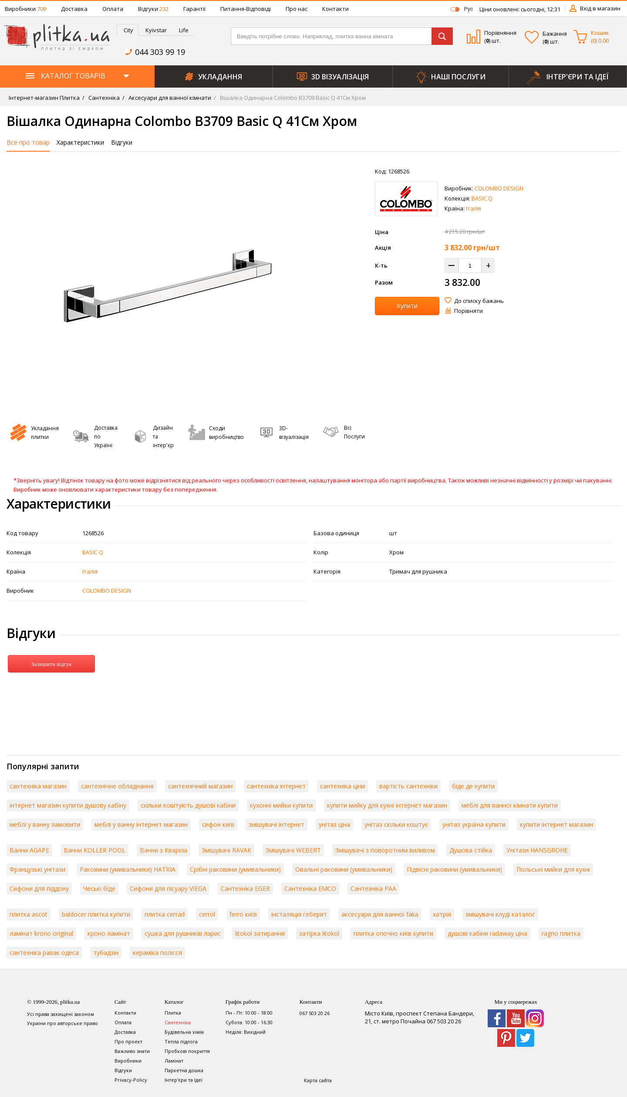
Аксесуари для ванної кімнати (169, 98)
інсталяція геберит (299, 914)
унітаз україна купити (474, 824)
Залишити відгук (51, 664)
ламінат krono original (41, 933)
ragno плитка (561, 933)
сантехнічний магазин (200, 786)
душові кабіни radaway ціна (487, 933)
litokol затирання (260, 933)
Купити (407, 306)
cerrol (207, 914)
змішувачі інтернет (276, 824)
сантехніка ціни (342, 786)
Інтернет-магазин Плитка (44, 98)
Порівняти (468, 311)
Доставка (74, 9)
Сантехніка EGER (245, 888)
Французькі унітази (37, 869)
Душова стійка (470, 850)
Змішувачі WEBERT (293, 850)
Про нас (296, 9)
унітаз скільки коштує (396, 824)
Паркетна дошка (184, 1070)
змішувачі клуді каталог (500, 914)
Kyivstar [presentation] (156, 30)
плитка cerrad (165, 914)
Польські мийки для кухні (553, 869)
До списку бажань (479, 301)
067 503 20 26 (315, 1013)
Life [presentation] (184, 30)
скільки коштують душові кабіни (188, 805)
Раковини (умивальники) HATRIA (127, 869)
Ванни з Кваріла (163, 850)
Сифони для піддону (39, 888)
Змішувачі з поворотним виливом (385, 850)
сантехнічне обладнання (117, 786)
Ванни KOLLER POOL (94, 850)
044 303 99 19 (160, 52)
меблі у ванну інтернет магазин (141, 824)
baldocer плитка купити (96, 914)
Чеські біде (99, 888)
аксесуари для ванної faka (379, 914)
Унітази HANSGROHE (537, 850)
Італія (473, 208)
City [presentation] (128, 30)
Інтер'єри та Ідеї (183, 1080)
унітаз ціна (334, 824)
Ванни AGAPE (29, 850)
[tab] (127, 30)
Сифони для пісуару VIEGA (168, 888)
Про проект (128, 1041)
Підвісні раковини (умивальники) (454, 869)
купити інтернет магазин (556, 824)
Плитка (173, 1012)
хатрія (442, 914)
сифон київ (218, 824)
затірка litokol (319, 933)
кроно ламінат (109, 933)
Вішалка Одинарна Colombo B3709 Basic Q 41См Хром (292, 98)
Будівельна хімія (184, 1032)
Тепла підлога (181, 1041)
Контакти (335, 9)
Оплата (112, 9)
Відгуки (153, 9)
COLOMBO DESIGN (499, 188)
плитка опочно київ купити (393, 933)
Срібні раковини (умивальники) (235, 869)
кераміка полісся (157, 952)
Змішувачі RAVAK (226, 850)
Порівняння (500, 33)
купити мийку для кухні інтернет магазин (387, 805)
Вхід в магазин (600, 8)
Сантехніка (103, 98)
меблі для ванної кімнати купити (510, 805)
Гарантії (194, 9)
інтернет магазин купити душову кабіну (68, 805)
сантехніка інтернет (276, 786)
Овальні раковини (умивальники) (343, 869)
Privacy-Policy (131, 1080)
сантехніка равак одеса (44, 952)
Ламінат (174, 1060)
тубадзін (105, 952)
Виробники (25, 9)
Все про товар (28, 142)
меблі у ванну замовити (45, 824)
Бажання (555, 33)
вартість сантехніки (408, 786)
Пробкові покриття (187, 1051)
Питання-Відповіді (245, 9)
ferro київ (243, 914)
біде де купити (473, 786)
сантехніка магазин (38, 786)
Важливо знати (132, 1051)
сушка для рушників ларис (183, 933)
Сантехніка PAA (373, 888)
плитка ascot (28, 914)
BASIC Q (482, 198)
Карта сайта (318, 1080)
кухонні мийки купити (281, 805)
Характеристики (80, 142)
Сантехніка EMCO (310, 888)
